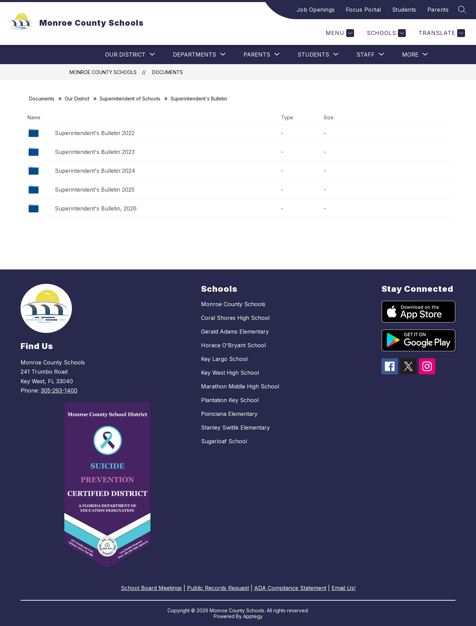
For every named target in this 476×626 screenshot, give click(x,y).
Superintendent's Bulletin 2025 (95, 189)
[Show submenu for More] (410, 54)
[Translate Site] (441, 33)
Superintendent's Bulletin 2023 (95, 151)
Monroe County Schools (103, 72)
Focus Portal (363, 9)
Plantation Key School (230, 400)
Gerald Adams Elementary (235, 331)
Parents (438, 9)
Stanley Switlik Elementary (235, 427)
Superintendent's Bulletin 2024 (95, 170)
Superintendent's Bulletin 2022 (95, 133)
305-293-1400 (59, 390)
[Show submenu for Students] (313, 54)
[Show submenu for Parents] (256, 54)
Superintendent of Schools (130, 98)
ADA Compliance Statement (290, 588)
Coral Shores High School (235, 317)
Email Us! (343, 588)
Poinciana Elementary (229, 413)
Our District (77, 98)
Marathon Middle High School (240, 386)
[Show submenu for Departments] (194, 54)
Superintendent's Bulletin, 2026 (96, 208)
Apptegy (253, 616)
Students (404, 9)
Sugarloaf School (224, 441)
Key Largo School (224, 359)
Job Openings (316, 9)
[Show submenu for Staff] (365, 54)
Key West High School (230, 372)
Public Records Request (218, 588)
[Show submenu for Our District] (125, 54)
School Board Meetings (151, 588)
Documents (167, 72)
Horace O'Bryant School (233, 345)
